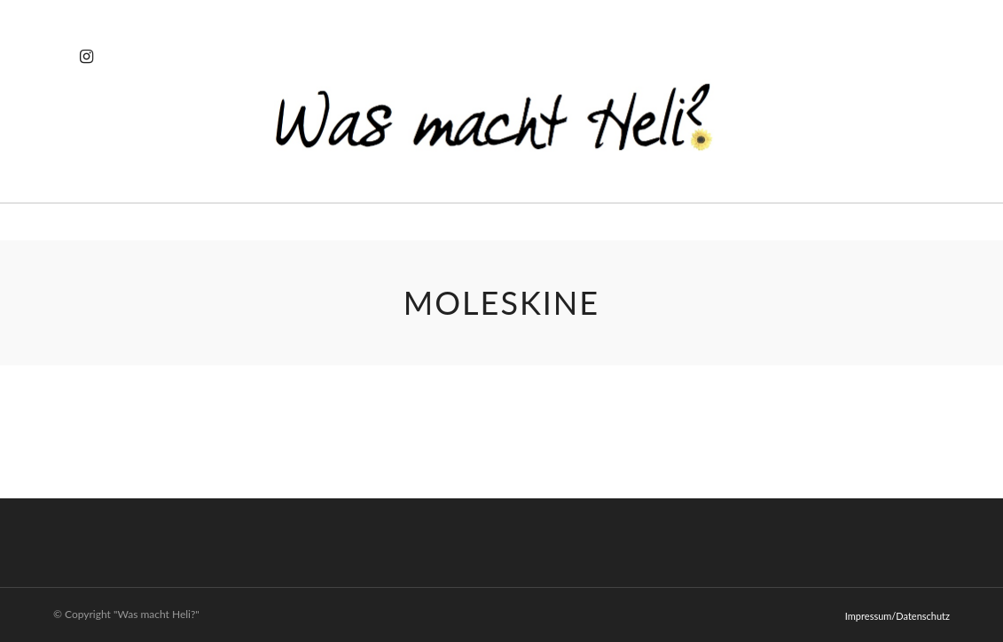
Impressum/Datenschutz (897, 616)
